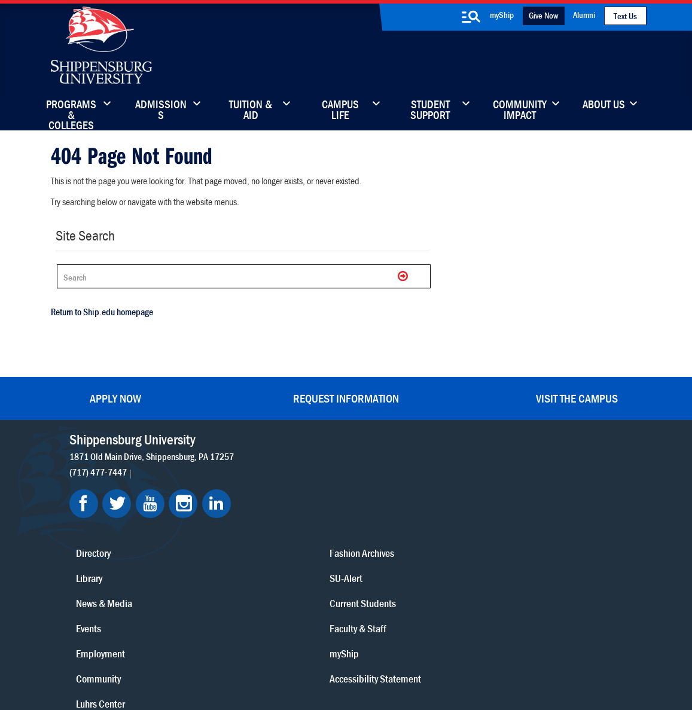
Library (297, 488)
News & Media (312, 513)
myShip (502, 14)
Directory (301, 463)
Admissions (161, 110)
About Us (604, 105)
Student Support (430, 110)
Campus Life (340, 110)
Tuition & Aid (250, 110)
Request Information (346, 392)
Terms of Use (263, 646)
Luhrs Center (413, 488)
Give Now (543, 15)
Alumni (584, 14)
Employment (308, 563)
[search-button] (471, 17)
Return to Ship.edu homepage (98, 310)
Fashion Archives (421, 513)
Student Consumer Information (354, 657)
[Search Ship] (239, 275)
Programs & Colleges (71, 110)
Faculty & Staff (522, 463)
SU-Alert (405, 538)
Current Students (422, 563)
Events (296, 538)
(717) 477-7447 (103, 466)
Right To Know (410, 646)
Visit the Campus (577, 392)
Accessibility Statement (540, 513)
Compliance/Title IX (254, 657)
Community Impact (520, 110)
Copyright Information (335, 646)
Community (411, 463)
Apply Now (115, 392)
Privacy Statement (196, 646)
